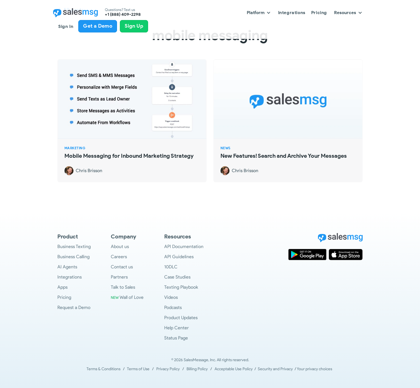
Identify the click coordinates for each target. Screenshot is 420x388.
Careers (119, 256)
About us (120, 246)
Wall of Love (127, 297)
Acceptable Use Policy (234, 369)
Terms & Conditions (103, 369)
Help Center (176, 327)
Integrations (292, 12)
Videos (171, 297)
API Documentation (183, 246)
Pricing (319, 12)
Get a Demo (97, 26)
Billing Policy (197, 369)
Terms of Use (138, 369)
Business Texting (74, 246)
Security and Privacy (275, 369)
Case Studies (177, 277)
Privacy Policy (168, 369)
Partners (119, 277)
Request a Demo (73, 307)
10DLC (170, 266)
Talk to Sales (123, 287)
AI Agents (67, 266)
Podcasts (173, 307)
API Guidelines (179, 256)
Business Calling (73, 256)
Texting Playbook (181, 287)
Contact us (122, 266)
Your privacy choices (314, 369)
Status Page (176, 338)
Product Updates (181, 317)
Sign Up (134, 26)
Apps (62, 287)
